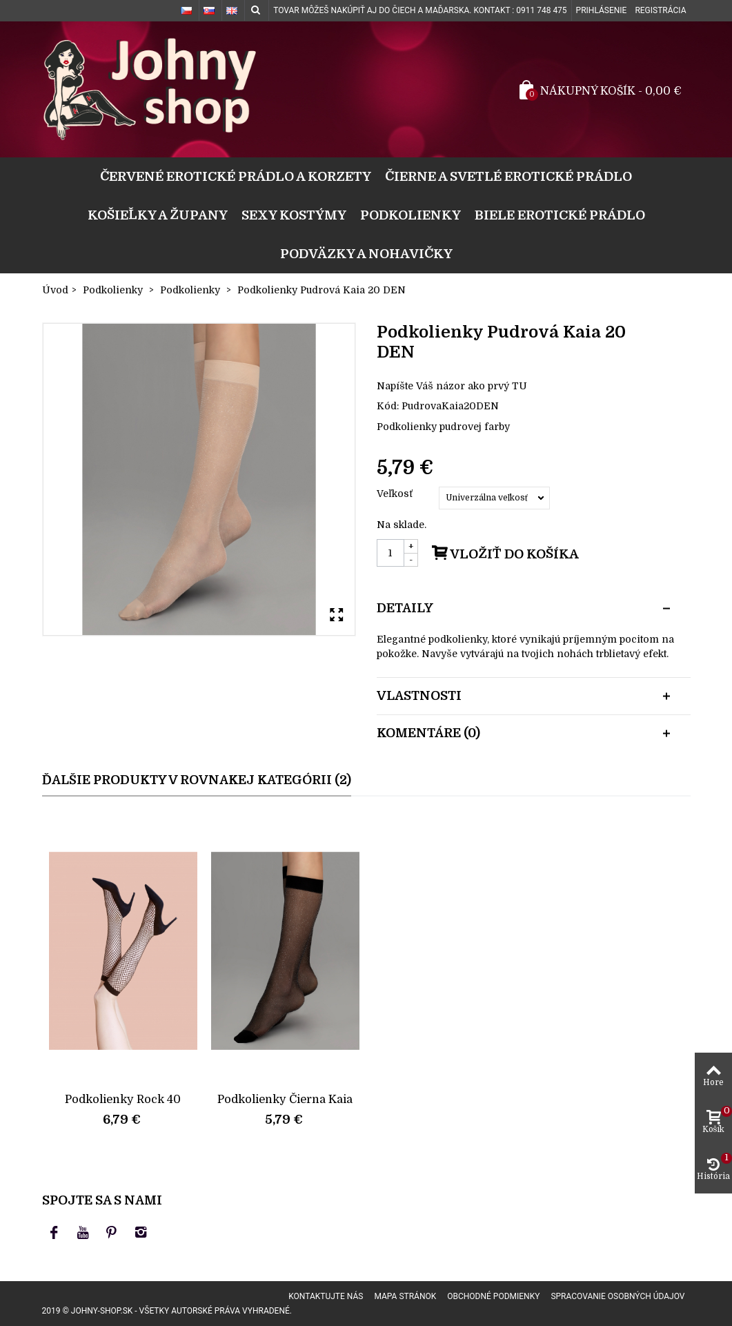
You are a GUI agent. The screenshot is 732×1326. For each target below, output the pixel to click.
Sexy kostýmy (293, 215)
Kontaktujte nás (325, 1296)
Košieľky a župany (158, 215)
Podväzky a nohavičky (366, 253)
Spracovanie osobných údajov (617, 1296)
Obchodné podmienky (493, 1296)
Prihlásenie (601, 10)
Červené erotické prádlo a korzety (235, 176)
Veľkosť (396, 493)
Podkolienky (410, 215)
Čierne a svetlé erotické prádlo (508, 176)
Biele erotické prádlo (560, 215)
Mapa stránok (405, 1296)
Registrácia (660, 10)
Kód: (388, 405)
